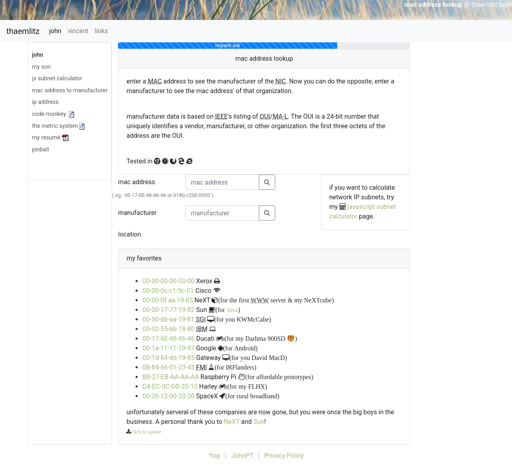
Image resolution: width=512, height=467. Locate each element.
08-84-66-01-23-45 (168, 367)
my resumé (51, 137)
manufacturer (137, 213)
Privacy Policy (284, 455)
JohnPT (242, 455)
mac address (136, 182)
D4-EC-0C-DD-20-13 (169, 386)
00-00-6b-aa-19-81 (168, 319)
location (129, 234)
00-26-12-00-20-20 (168, 396)
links (101, 31)
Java (232, 309)
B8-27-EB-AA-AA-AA (170, 377)
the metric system (58, 126)
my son (41, 67)
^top (214, 455)
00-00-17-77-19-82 (168, 310)
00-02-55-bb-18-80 (168, 329)
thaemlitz (23, 31)
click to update (146, 431)
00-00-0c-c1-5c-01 (168, 290)
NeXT (232, 421)
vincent (78, 31)
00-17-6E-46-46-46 (168, 338)
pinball (40, 149)
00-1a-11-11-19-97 (168, 348)
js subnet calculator (57, 78)
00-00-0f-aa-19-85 (167, 300)
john (55, 31)
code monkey (53, 114)
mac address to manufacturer (70, 90)
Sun (258, 421)
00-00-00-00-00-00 (168, 281)
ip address (45, 102)
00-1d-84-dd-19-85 (168, 358)
